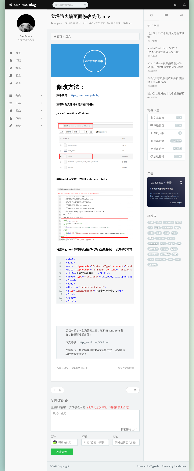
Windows (167, 227)
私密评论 (126, 429)
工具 (158, 233)
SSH (163, 243)
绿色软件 (153, 248)
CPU (151, 259)
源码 (178, 222)
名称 (54, 436)
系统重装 (153, 254)
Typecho (168, 222)
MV (150, 227)
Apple (171, 243)
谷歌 (174, 233)
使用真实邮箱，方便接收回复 (91, 407)
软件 (151, 222)
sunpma (58, 23)
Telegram (153, 243)
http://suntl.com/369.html (94, 342)
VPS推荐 (165, 254)
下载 (166, 233)
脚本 (158, 222)
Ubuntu (152, 264)
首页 (58, 36)
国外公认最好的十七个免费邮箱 (166, 93)
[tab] (151, 14)
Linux (129, 23)
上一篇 (57, 390)
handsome (180, 466)
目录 (151, 238)
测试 (177, 227)
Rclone (164, 248)
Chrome (160, 238)
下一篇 (133, 390)
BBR (178, 259)
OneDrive (160, 259)
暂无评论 (115, 23)
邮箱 (84, 436)
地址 (115, 436)
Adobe (171, 238)
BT (179, 243)
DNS (175, 254)
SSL (170, 259)
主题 (151, 233)
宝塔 (157, 227)
